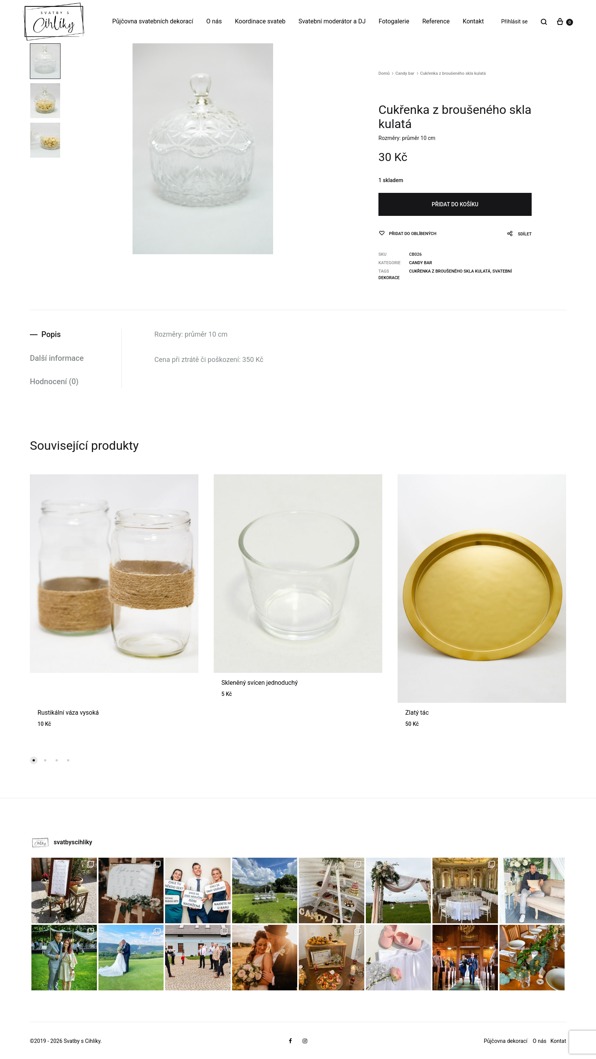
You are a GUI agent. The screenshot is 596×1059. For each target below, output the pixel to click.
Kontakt (473, 21)
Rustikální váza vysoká (68, 712)
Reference (436, 21)
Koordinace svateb (260, 21)
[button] (34, 760)
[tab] (75, 334)
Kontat (558, 1041)
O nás (214, 21)
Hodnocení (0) (54, 381)
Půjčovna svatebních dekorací (152, 21)
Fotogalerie (394, 21)
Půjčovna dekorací (505, 1041)
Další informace (57, 358)
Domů (384, 73)
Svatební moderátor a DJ (331, 21)
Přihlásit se (514, 21)
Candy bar (404, 73)
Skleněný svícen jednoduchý (259, 682)
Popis (51, 334)
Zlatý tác (417, 712)
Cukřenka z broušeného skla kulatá (449, 271)
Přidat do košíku (455, 204)
